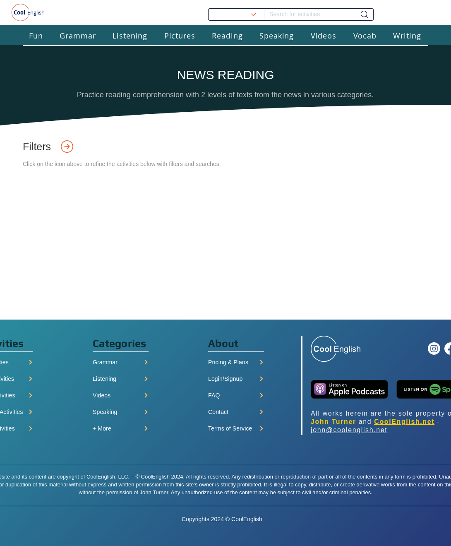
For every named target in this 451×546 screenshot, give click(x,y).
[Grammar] (121, 362)
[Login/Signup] (236, 379)
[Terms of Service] (236, 428)
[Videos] (121, 395)
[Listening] (121, 379)
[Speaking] (121, 412)
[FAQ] (236, 395)
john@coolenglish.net (349, 429)
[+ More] (121, 428)
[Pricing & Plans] (236, 362)
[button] (36, 35)
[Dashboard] (364, 14)
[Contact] (236, 412)
